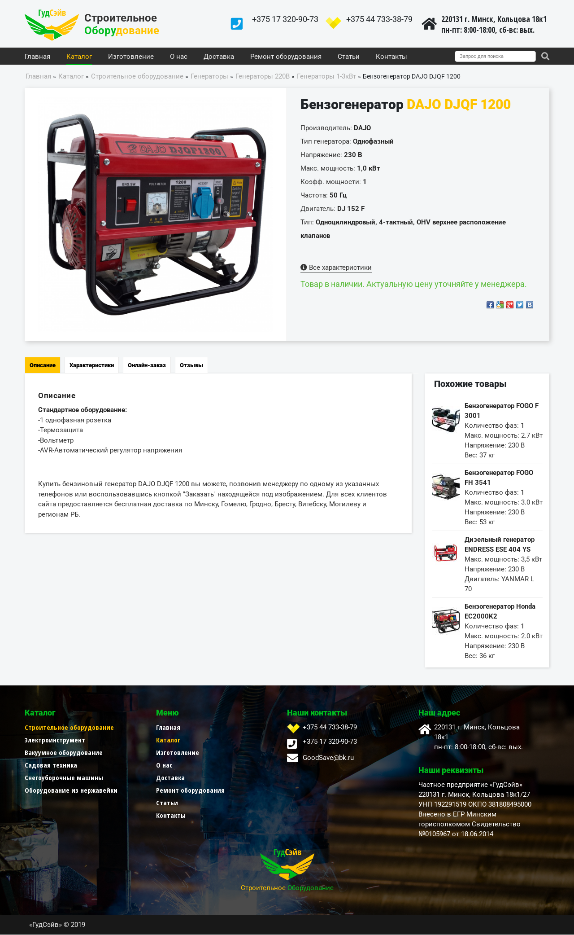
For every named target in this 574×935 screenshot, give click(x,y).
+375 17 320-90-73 (285, 19)
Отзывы (191, 365)
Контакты (391, 57)
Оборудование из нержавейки (71, 790)
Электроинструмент (55, 740)
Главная (37, 57)
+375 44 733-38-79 (379, 19)
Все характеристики (336, 268)
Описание (43, 365)
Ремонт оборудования (286, 57)
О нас (178, 57)
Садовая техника (51, 765)
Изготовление (131, 57)
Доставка (219, 57)
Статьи (349, 57)
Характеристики (92, 365)
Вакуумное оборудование (64, 752)
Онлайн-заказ (147, 365)
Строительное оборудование (69, 727)
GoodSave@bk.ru (328, 758)
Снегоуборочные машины (64, 777)
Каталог (79, 57)
